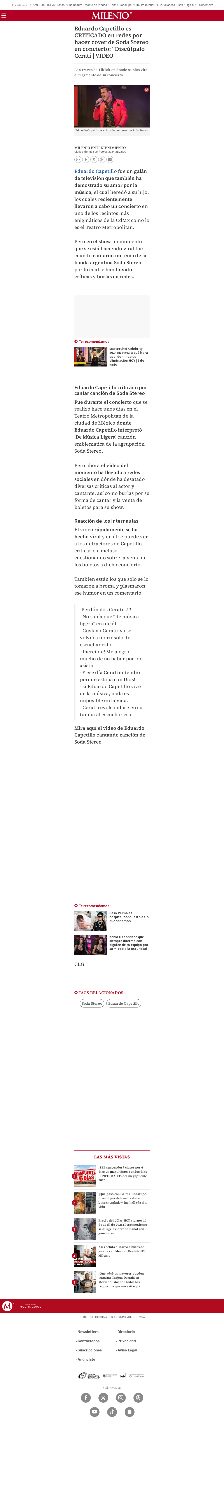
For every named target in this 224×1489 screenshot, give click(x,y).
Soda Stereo (92, 1003)
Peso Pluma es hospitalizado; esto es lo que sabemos (129, 917)
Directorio (126, 1332)
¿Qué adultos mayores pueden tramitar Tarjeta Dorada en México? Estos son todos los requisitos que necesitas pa (121, 1279)
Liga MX (191, 5)
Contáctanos (89, 1341)
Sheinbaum (74, 5)
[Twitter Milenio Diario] (103, 1398)
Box (180, 5)
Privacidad (126, 1341)
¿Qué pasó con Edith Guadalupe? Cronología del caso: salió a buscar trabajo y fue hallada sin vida (123, 1200)
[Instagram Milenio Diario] (121, 1398)
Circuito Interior (144, 5)
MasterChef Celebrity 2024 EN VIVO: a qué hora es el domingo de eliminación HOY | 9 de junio (128, 356)
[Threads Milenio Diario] (138, 1398)
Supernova (206, 5)
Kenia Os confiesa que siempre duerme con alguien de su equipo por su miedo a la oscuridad (129, 943)
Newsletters (88, 1332)
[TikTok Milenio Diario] (112, 1412)
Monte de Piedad (96, 5)
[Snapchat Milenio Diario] (130, 1412)
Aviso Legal (127, 1350)
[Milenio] (112, 15)
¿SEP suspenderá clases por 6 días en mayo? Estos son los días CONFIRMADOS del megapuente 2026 (122, 1173)
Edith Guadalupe (121, 5)
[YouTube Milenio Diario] (95, 1412)
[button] (3, 17)
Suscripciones (90, 1350)
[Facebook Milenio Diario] (86, 1398)
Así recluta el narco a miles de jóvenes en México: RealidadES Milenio (122, 1251)
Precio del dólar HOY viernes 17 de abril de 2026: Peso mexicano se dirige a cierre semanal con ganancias (122, 1226)
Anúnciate (86, 1359)
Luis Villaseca (166, 5)
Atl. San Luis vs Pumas (49, 5)
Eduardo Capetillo (95, 171)
